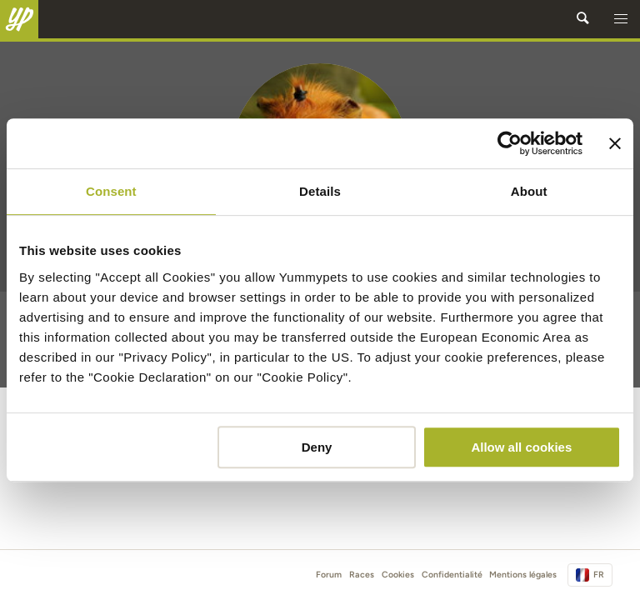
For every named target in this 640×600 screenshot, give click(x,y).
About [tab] (529, 191)
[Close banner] (615, 143)
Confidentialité (452, 574)
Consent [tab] (111, 191)
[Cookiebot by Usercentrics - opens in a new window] (509, 143)
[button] (621, 19)
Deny (317, 447)
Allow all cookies (521, 447)
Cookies (398, 574)
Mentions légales (523, 574)
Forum (329, 574)
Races (361, 574)
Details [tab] (320, 191)
